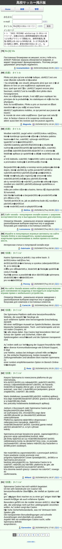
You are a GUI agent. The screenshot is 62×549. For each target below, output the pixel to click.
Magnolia (27, 124)
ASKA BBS (31, 542)
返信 (57, 68)
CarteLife (26, 305)
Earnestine (26, 527)
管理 (36, 9)
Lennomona (24, 229)
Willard (28, 477)
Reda (28, 368)
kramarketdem (23, 68)
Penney (26, 284)
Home (7, 9)
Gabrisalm (25, 248)
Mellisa (27, 210)
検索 (22, 9)
